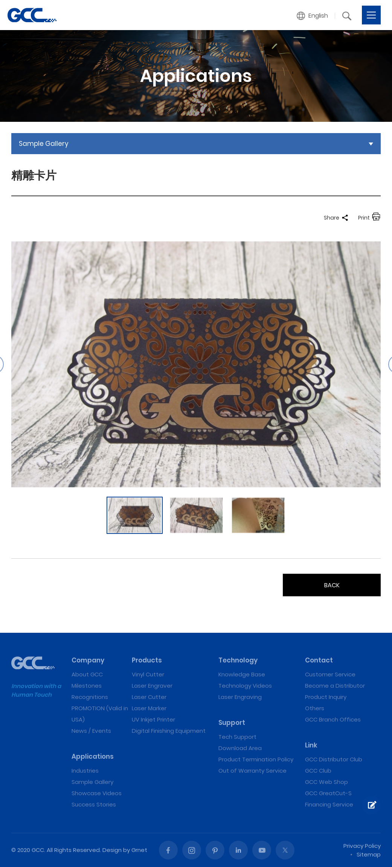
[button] (312, 15)
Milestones (87, 686)
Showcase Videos (97, 793)
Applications (93, 756)
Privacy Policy (362, 846)
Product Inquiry (325, 697)
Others (314, 708)
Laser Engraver (152, 686)
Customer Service (330, 674)
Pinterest (215, 850)
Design (112, 850)
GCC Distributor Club (333, 759)
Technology (238, 660)
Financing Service (329, 804)
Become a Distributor (335, 686)
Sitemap (369, 854)
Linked (238, 850)
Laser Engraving (240, 697)
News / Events (91, 731)
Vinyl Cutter (148, 674)
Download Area (240, 748)
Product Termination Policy (255, 759)
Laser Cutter (149, 697)
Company (88, 660)
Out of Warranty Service (252, 771)
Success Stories (94, 804)
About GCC (87, 674)
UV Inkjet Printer (153, 719)
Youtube (261, 850)
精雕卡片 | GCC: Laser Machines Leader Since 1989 (32, 15)
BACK (332, 585)
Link (311, 745)
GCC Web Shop (326, 782)
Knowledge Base (241, 674)
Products (147, 660)
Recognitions (90, 697)
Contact (319, 660)
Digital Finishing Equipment (169, 731)
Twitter (285, 850)
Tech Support (237, 737)
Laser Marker (149, 708)
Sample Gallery (92, 782)
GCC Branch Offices (333, 719)
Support (231, 722)
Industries (85, 771)
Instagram (191, 850)
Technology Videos (245, 686)
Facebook (168, 850)
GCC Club (318, 771)
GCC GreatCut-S (328, 793)
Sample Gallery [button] (44, 143)
